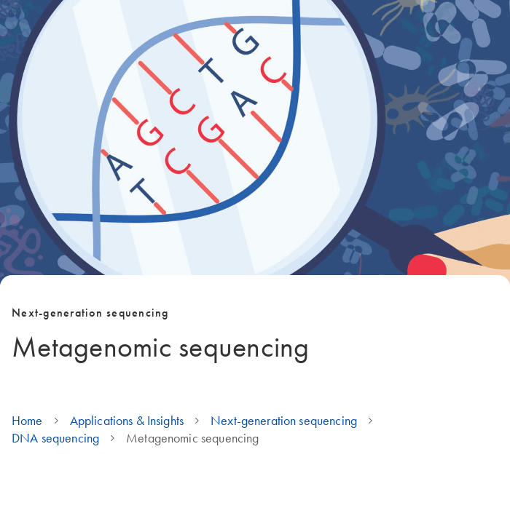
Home (27, 421)
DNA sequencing (55, 438)
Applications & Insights (127, 421)
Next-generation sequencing (284, 421)
